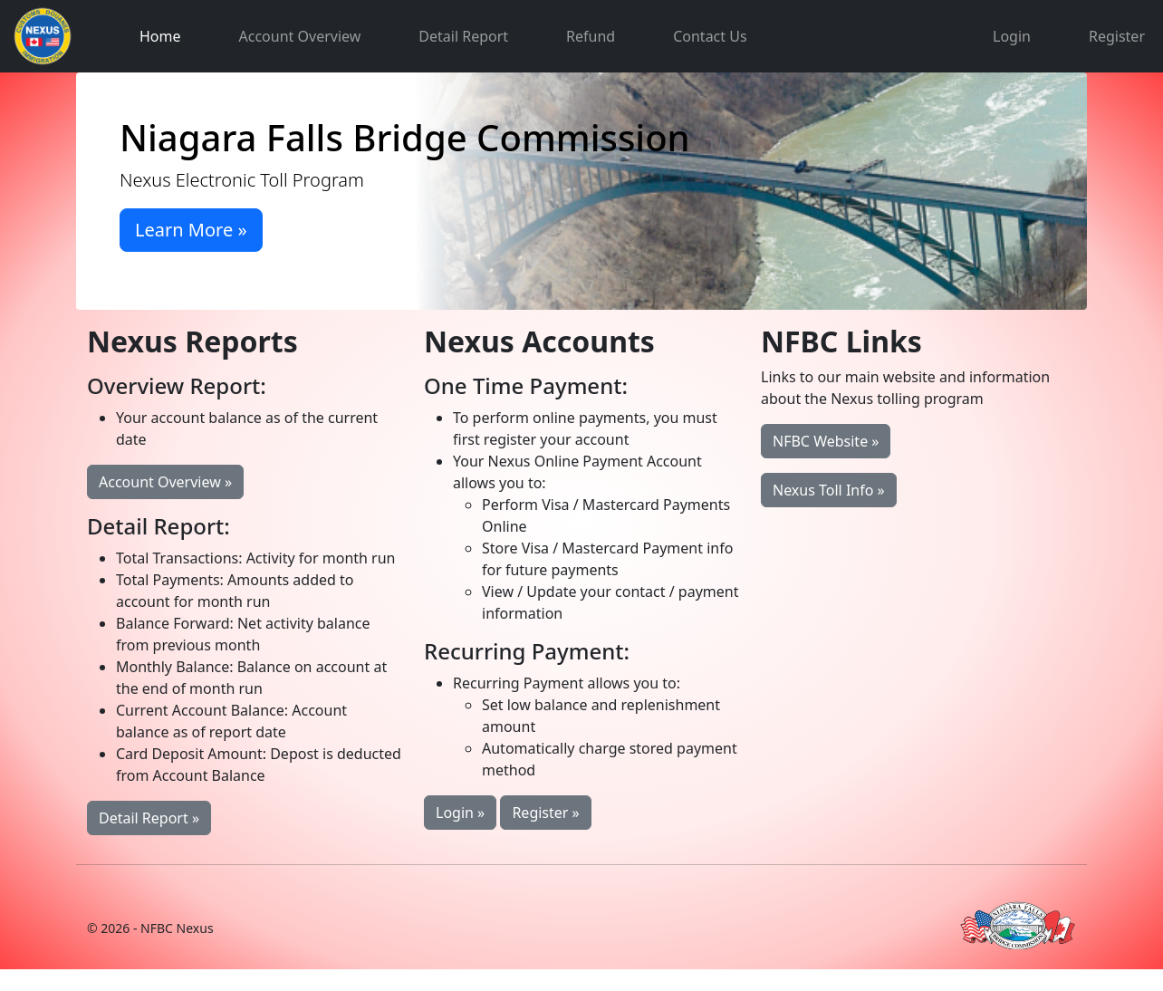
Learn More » (191, 229)
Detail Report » (149, 818)
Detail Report (463, 36)
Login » (460, 813)
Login (1012, 36)
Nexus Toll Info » (829, 490)
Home (160, 36)
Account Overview (300, 36)
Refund (590, 36)
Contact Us (709, 36)
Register (1117, 36)
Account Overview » (165, 482)
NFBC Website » (826, 441)
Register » (545, 813)
